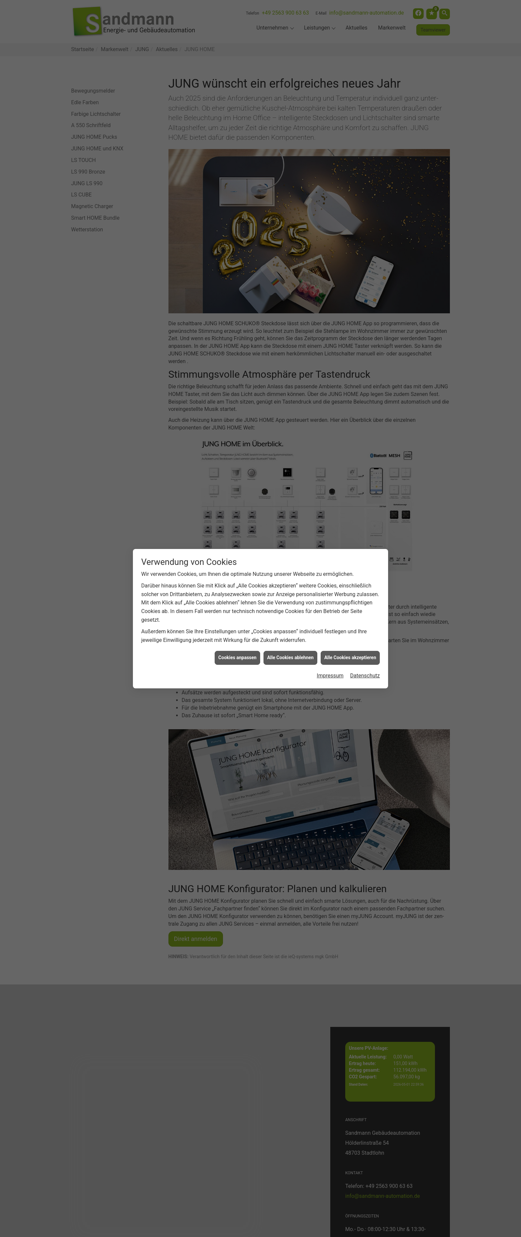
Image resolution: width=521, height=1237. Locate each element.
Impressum (330, 638)
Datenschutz (365, 638)
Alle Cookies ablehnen (290, 620)
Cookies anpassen (237, 620)
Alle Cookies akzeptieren (350, 620)
